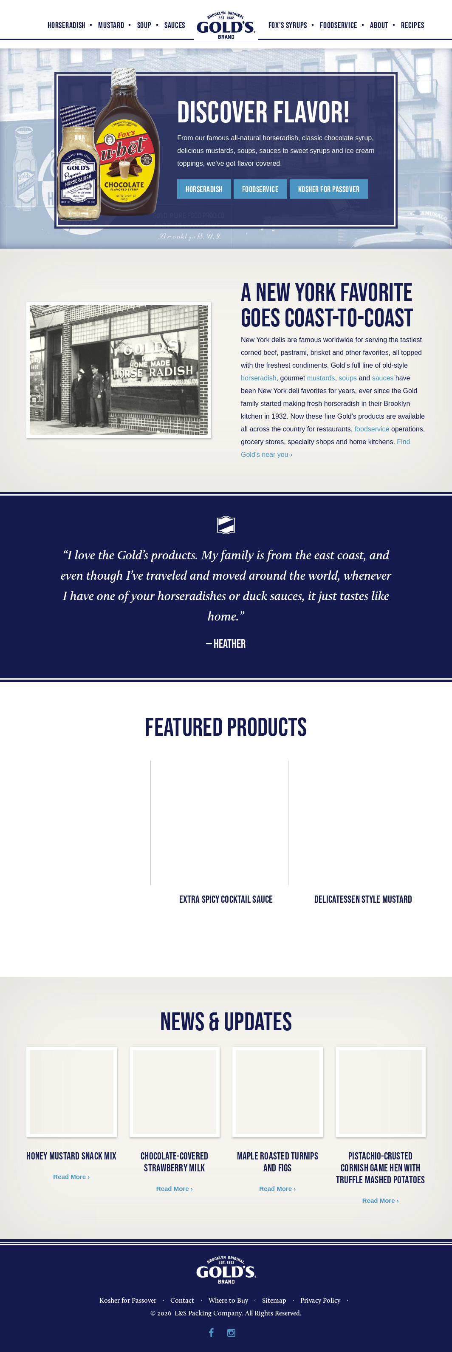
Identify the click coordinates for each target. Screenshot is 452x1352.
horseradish (259, 378)
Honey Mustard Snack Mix (71, 1156)
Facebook (211, 1333)
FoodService (338, 25)
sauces (383, 378)
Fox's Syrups (287, 25)
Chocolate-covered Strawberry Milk (174, 1161)
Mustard (111, 25)
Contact (182, 1300)
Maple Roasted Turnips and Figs (277, 1161)
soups (348, 378)
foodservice (372, 429)
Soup (144, 25)
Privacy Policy (320, 1300)
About (379, 25)
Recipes (412, 25)
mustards (321, 378)
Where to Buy (228, 1300)
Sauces (174, 25)
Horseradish (66, 25)
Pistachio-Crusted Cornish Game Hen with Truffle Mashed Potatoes (380, 1167)
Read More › (71, 1176)
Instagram (231, 1333)
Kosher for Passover (127, 1300)
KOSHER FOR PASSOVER (334, 191)
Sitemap (274, 1300)
